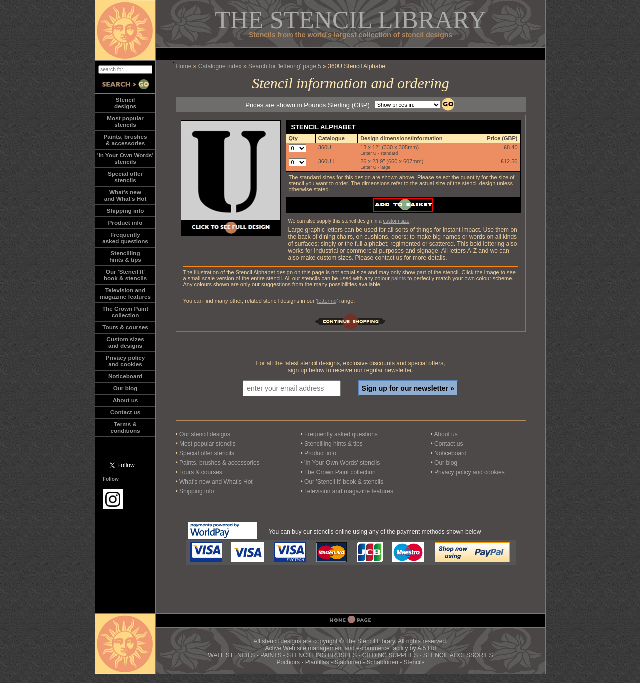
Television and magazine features (349, 491)
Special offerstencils (125, 176)
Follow (111, 479)
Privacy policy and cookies (126, 360)
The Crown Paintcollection (125, 311)
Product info (125, 222)
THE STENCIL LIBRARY (350, 20)
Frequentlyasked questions (125, 237)
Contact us (125, 412)
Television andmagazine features (125, 293)
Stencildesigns (125, 102)
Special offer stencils (207, 453)
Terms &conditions (125, 427)
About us (125, 400)
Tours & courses (125, 327)
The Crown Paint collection (340, 472)
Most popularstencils (125, 121)
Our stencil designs (205, 434)
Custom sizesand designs (125, 342)
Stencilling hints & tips (333, 443)
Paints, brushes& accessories (125, 139)
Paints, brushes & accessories (220, 462)
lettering (327, 301)
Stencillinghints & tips (126, 256)
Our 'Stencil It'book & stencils (125, 274)
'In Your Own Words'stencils (126, 158)
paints (399, 278)
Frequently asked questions (341, 434)
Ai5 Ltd (427, 648)
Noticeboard (125, 376)
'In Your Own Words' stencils (342, 462)
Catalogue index (220, 66)
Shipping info (125, 210)
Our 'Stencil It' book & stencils (344, 481)
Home (184, 66)
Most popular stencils (208, 443)
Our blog (126, 388)
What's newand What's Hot (125, 195)
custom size (396, 221)
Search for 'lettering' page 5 (285, 66)
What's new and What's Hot (216, 481)
